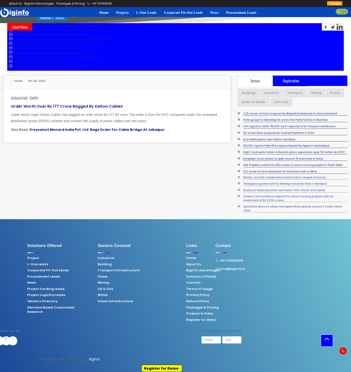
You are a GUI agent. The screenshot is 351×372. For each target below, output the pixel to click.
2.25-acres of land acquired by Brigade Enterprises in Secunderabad (57, 26)
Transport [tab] (295, 93)
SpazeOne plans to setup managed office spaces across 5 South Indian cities (292, 205)
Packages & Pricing (70, 3)
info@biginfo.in (199, 269)
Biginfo (94, 359)
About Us (15, 3)
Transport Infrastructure (88, 270)
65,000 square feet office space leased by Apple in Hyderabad (286, 145)
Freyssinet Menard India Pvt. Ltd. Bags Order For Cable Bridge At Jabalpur (97, 129)
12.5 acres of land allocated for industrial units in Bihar (280, 171)
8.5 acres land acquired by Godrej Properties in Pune (46, 48)
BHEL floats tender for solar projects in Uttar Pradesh (46, 66)
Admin (17, 81)
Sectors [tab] (255, 80)
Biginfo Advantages (39, 3)
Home (104, 12)
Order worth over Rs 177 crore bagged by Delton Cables (67, 106)
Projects (122, 12)
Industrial (19, 97)
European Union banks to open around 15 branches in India (283, 159)
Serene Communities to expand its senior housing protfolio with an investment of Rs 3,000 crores (288, 194)
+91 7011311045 (99, 3)
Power (72, 276)
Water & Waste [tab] (253, 102)
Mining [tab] (316, 93)
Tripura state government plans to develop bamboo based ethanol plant (59, 39)
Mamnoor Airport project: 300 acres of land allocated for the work (55, 57)
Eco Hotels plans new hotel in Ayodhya (36, 62)
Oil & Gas (74, 289)
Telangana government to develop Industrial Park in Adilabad (285, 182)
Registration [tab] (291, 80)
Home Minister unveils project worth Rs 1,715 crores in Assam (51, 53)
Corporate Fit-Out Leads (183, 12)
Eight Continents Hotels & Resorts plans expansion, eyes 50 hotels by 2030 (294, 152)
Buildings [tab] (249, 93)
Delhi (34, 97)
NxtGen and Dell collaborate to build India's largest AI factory (284, 175)
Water (72, 295)
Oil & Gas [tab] (281, 102)
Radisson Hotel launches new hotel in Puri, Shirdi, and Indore (284, 188)
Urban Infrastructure (84, 301)
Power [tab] (335, 93)
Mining (72, 283)
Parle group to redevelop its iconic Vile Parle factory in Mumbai (52, 30)
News (214, 12)
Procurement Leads (241, 12)
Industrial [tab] (271, 93)
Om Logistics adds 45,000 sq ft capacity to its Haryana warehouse (56, 44)
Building (74, 264)
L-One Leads (146, 12)
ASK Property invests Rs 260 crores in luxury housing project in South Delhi (293, 165)
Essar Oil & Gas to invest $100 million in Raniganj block (48, 35)
